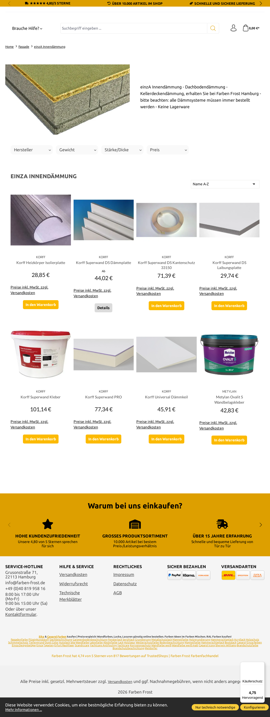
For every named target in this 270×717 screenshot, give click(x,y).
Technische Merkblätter (70, 615)
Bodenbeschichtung (172, 661)
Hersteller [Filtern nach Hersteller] (32, 194)
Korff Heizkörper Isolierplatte (41, 307)
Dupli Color (52, 661)
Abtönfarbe (110, 661)
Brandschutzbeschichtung (128, 667)
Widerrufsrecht (73, 603)
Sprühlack (128, 658)
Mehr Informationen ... (26, 709)
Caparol (241, 661)
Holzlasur (129, 661)
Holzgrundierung (199, 658)
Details (103, 354)
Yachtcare (123, 664)
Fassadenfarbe (19, 658)
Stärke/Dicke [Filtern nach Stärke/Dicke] (123, 194)
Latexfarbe (96, 661)
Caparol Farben (56, 655)
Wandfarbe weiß (161, 664)
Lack (120, 661)
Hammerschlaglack (222, 658)
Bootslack (230, 661)
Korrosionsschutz (140, 664)
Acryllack (239, 658)
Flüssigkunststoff (38, 658)
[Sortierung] (225, 229)
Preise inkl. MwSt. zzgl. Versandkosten (29, 334)
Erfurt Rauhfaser (64, 664)
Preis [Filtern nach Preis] (168, 194)
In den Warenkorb (41, 349)
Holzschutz (252, 658)
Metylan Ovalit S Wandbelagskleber (229, 446)
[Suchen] (211, 73)
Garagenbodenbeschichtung (90, 658)
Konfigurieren (254, 707)
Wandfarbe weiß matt (185, 664)
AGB (117, 612)
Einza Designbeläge (24, 664)
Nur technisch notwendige (215, 707)
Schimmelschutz (18, 661)
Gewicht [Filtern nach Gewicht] (77, 194)
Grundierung (143, 658)
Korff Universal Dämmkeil (166, 443)
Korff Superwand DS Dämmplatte (103, 310)
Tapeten (49, 664)
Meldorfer (151, 667)
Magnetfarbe (180, 658)
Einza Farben (254, 661)
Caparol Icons (207, 664)
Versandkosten (73, 593)
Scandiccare (82, 664)
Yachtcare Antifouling (103, 664)
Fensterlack (115, 658)
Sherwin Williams (225, 664)
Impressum (123, 593)
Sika (41, 655)
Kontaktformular (20, 633)
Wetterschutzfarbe (147, 661)
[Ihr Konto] (232, 73)
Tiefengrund (36, 661)
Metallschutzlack (161, 658)
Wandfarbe (82, 661)
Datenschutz (125, 603)
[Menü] (261, 665)
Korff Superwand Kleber (40, 443)
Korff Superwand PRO (103, 443)
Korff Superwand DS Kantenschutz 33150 (166, 310)
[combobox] (132, 73)
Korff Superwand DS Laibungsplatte (229, 310)
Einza (39, 664)
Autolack (64, 661)
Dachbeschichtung (61, 658)
